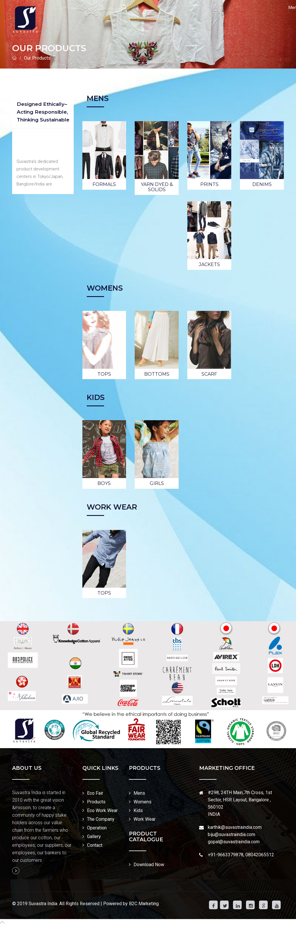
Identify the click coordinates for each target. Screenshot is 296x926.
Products (96, 802)
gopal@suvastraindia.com (234, 841)
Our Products (37, 58)
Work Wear (145, 819)
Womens (142, 802)
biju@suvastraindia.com (231, 834)
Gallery (94, 836)
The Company (100, 819)
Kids (138, 810)
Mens (139, 793)
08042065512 (259, 854)
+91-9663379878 (225, 854)
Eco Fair (95, 793)
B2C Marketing (144, 903)
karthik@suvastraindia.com (235, 827)
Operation (97, 828)
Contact (94, 845)
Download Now (149, 864)
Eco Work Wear (102, 810)
